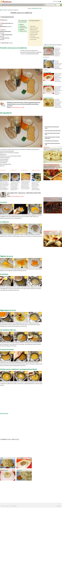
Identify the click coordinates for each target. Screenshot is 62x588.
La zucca (3, 202)
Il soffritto (4, 274)
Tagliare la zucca (6, 256)
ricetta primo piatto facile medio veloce (52, 130)
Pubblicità (59, 506)
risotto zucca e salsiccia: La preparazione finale (18, 369)
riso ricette (19, 470)
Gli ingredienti (6, 113)
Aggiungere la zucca (8, 310)
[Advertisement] (14, 8)
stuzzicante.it (35, 8)
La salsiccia (4, 222)
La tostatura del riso (8, 330)
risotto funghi (20, 458)
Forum (46, 4)
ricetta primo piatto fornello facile (51, 140)
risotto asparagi (4, 470)
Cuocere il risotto (7, 349)
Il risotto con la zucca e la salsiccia (13, 48)
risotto (5, 10)
